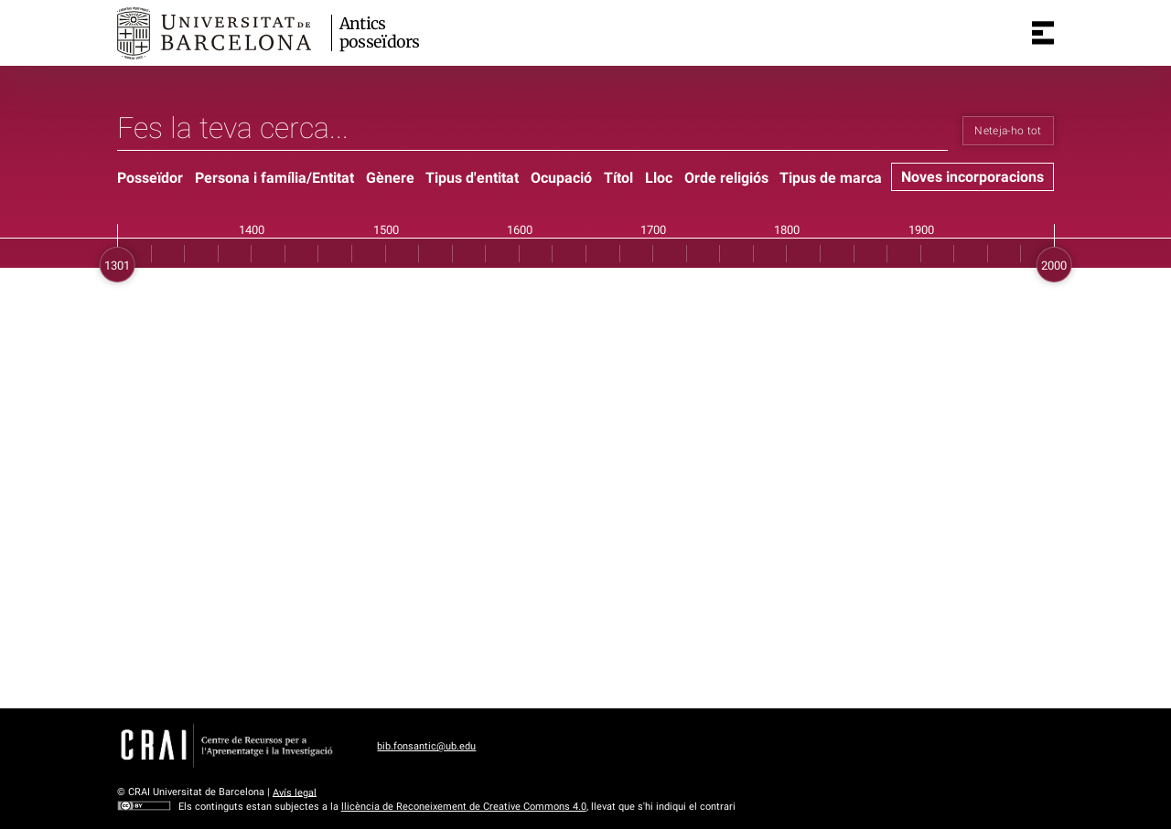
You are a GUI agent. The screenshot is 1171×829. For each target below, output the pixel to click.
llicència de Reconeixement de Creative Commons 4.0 (463, 807)
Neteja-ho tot (1008, 130)
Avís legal (295, 792)
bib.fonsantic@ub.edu (426, 746)
